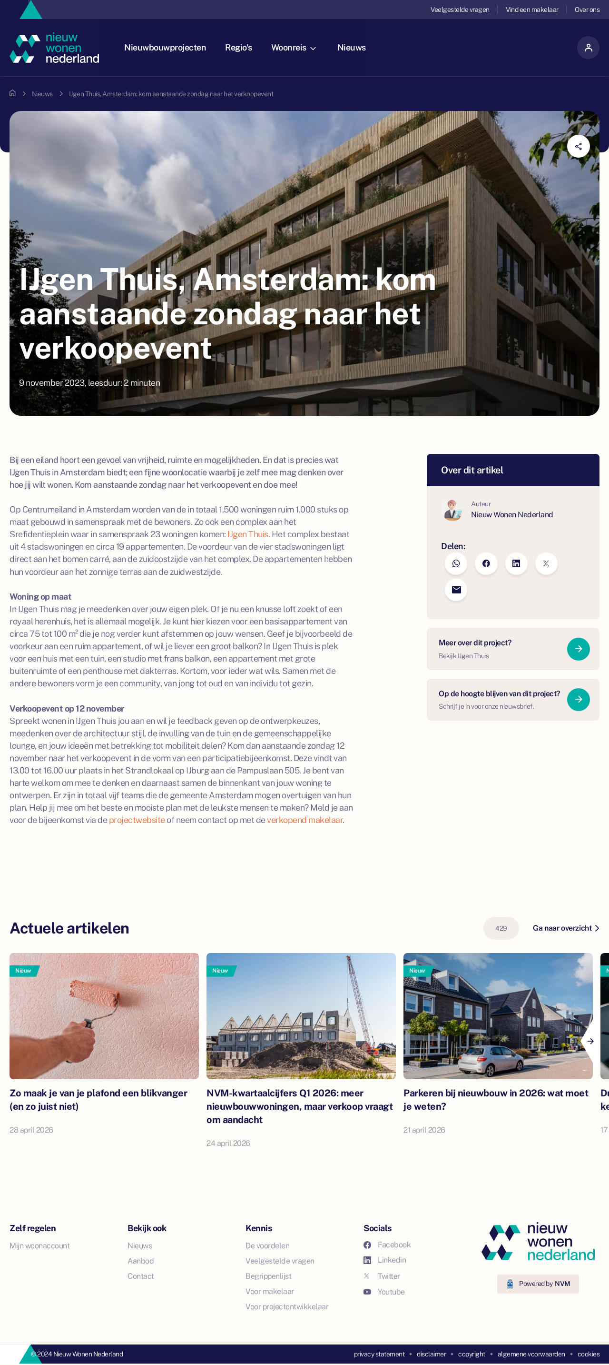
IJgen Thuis (247, 534)
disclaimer (431, 1354)
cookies (589, 1354)
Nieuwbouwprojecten (168, 47)
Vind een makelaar (532, 9)
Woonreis (297, 47)
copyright (471, 1354)
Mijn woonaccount (39, 1245)
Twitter (381, 1276)
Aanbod (141, 1260)
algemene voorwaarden (531, 1354)
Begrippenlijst (268, 1276)
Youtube (384, 1291)
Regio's (241, 47)
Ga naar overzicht (566, 928)
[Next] (589, 1041)
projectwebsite (137, 820)
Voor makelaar (270, 1291)
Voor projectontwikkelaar (287, 1306)
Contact (141, 1276)
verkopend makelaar (305, 820)
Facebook (387, 1244)
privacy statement (379, 1354)
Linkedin (384, 1260)
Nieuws (355, 47)
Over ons (587, 9)
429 (501, 928)
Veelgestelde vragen (460, 9)
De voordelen (267, 1245)
